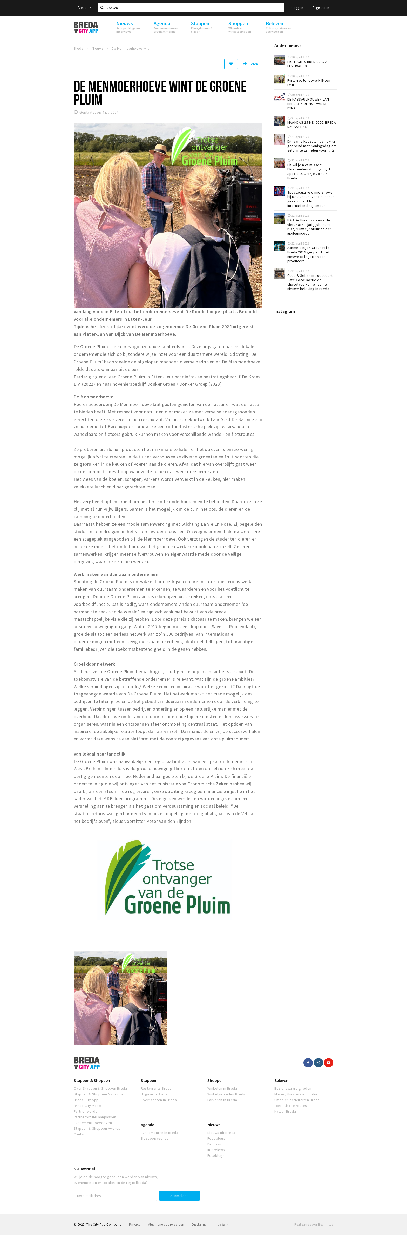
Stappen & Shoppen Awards (97, 1128)
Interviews (216, 1149)
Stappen (148, 1080)
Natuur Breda (285, 1111)
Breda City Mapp (87, 1105)
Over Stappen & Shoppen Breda (100, 1088)
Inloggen (296, 7)
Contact (80, 1134)
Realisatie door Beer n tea (313, 1224)
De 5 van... (215, 1144)
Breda (84, 7)
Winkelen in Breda (222, 1088)
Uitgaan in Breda (154, 1094)
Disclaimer (200, 1224)
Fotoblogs (216, 1155)
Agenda (147, 1124)
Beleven (281, 1080)
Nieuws (213, 1124)
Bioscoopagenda (155, 1138)
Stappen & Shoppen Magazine (99, 1094)
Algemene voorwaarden (166, 1224)
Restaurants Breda (156, 1088)
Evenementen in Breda (159, 1132)
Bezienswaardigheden (292, 1088)
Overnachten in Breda (159, 1100)
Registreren (321, 7)
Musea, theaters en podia (295, 1094)
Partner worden (87, 1111)
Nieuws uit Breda (221, 1132)
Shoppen (215, 1080)
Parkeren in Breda (222, 1100)
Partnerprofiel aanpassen (95, 1117)
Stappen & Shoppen (92, 1080)
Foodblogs (216, 1138)
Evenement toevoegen (93, 1122)
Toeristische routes (290, 1105)
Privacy (134, 1224)
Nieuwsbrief (84, 1168)
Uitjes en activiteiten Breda (297, 1100)
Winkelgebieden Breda (226, 1094)
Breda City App (86, 1100)
